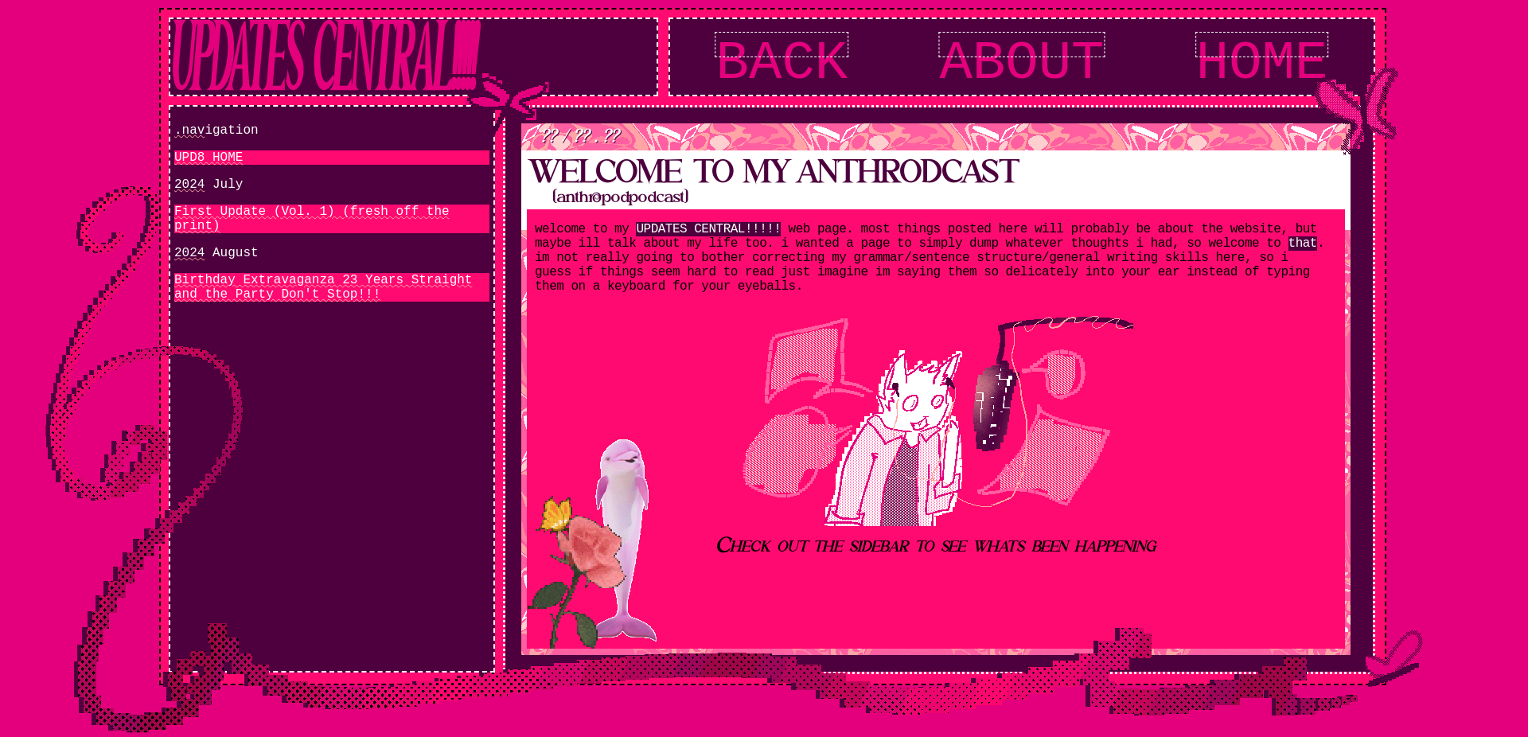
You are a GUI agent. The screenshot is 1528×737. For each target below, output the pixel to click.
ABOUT (1021, 64)
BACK (782, 64)
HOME (1262, 64)
